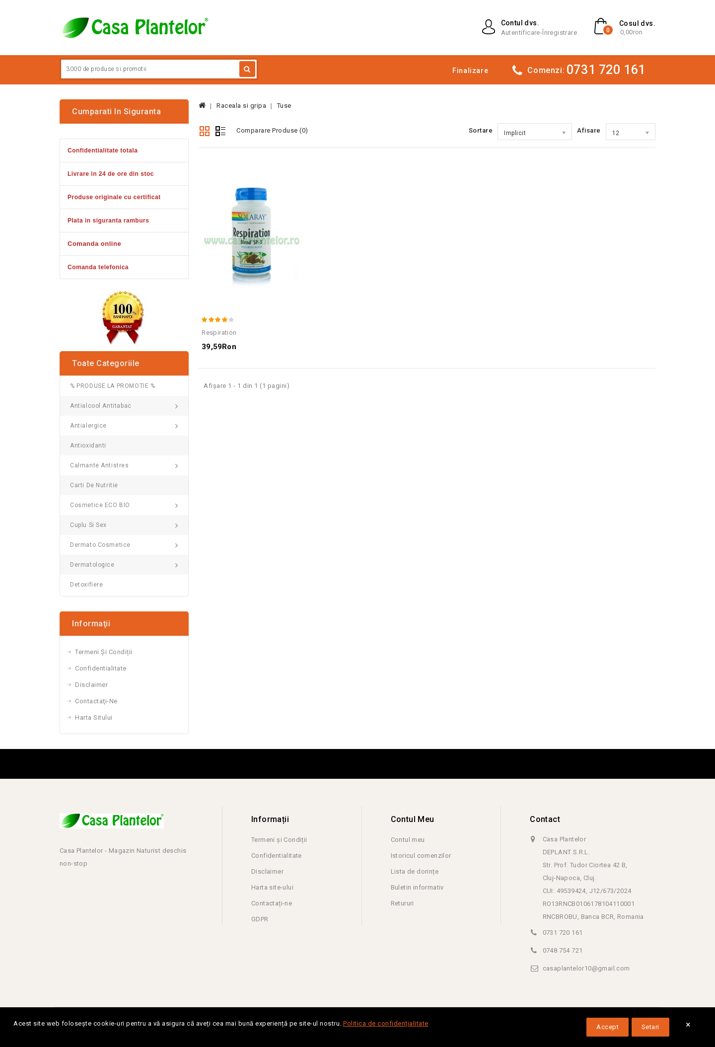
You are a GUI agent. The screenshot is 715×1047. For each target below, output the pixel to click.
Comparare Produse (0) (272, 130)
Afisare (589, 130)
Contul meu (408, 839)
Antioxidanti (88, 445)
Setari (650, 1027)
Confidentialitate (101, 668)
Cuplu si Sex (88, 525)
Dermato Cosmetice (100, 544)
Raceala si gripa (241, 105)
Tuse (284, 105)
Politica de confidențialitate (386, 1023)
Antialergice (88, 425)
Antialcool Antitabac (101, 405)
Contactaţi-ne (96, 701)
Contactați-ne (271, 903)
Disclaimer (91, 684)
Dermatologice (92, 564)
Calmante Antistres (99, 465)
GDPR (260, 919)
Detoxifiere (86, 584)
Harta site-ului (272, 887)
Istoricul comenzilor (421, 855)
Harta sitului (94, 717)
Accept (607, 1027)
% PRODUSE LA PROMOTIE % (112, 385)
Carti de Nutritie (94, 485)
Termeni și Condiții (104, 652)
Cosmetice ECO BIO (100, 505)
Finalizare (470, 71)
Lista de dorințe (414, 871)
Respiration (219, 332)
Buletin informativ (417, 887)
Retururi (402, 903)
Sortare (481, 130)
